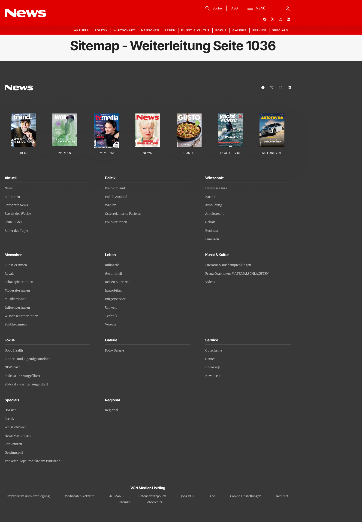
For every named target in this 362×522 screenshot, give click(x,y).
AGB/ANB (116, 496)
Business (212, 231)
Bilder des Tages (17, 231)
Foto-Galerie (114, 350)
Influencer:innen (17, 308)
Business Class (216, 188)
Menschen (150, 30)
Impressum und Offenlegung (28, 496)
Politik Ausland (116, 197)
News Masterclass (18, 436)
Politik (101, 30)
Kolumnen (12, 197)
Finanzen (212, 239)
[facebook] (264, 19)
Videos (210, 282)
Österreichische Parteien (123, 214)
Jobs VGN (188, 496)
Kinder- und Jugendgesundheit (28, 359)
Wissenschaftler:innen (21, 316)
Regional (111, 410)
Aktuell (81, 30)
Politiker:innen (116, 222)
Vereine (110, 324)
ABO (234, 8)
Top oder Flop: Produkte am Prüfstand (32, 461)
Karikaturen (13, 444)
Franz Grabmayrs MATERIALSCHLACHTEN (236, 274)
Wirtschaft (124, 30)
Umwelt (111, 308)
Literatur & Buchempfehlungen (228, 265)
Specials (280, 30)
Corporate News (16, 205)
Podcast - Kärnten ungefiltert (26, 384)
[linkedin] (288, 19)
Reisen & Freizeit (117, 282)
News (9, 188)
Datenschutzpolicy (152, 496)
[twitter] (272, 19)
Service (259, 30)
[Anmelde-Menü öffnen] (287, 8)
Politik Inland (115, 188)
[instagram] (280, 19)
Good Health (14, 350)
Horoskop (212, 367)
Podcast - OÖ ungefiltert (22, 376)
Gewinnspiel (14, 453)
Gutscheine (213, 350)
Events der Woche (18, 214)
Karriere (211, 197)
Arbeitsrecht (214, 214)
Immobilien (113, 290)
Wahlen (110, 205)
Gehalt (210, 222)
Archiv (9, 419)
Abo (212, 496)
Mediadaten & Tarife (79, 496)
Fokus (221, 30)
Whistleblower (15, 427)
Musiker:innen (16, 299)
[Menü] (256, 8)
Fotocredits (153, 502)
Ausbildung (213, 205)
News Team (213, 376)
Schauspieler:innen (19, 282)
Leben (170, 30)
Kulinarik (112, 265)
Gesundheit (113, 274)
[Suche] (212, 8)
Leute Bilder (13, 222)
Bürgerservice (115, 299)
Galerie (239, 30)
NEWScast (12, 367)
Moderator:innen (17, 290)
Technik (111, 316)
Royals (9, 274)
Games (210, 359)
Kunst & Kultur (195, 30)
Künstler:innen (16, 265)
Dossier (10, 410)
